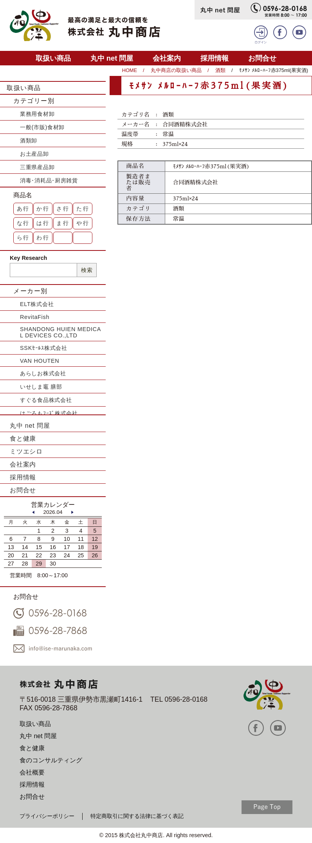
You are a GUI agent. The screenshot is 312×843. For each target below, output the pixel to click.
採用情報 (214, 58)
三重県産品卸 (37, 167)
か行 (43, 208)
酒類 (220, 70)
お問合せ (262, 58)
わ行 (43, 237)
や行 (83, 223)
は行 (43, 223)
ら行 (23, 237)
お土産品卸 (34, 154)
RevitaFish (34, 317)
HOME (129, 70)
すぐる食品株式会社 (46, 400)
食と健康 (23, 438)
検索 (86, 270)
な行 (23, 223)
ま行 (63, 223)
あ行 (23, 208)
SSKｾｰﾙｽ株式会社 (43, 348)
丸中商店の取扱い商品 (176, 70)
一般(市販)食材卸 (42, 127)
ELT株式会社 (37, 304)
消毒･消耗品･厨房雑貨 (49, 180)
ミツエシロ (26, 451)
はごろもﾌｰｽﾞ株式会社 (49, 413)
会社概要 (32, 772)
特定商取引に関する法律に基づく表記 (137, 816)
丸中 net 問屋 (111, 58)
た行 (83, 208)
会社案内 (167, 58)
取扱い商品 (53, 58)
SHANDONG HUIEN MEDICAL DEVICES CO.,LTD (60, 332)
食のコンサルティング (51, 760)
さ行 (63, 208)
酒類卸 (28, 140)
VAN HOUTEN (39, 361)
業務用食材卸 (37, 114)
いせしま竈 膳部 (41, 387)
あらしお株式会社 (43, 373)
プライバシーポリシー (47, 816)
